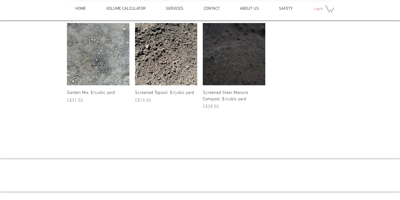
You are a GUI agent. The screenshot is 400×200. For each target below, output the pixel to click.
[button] (329, 8)
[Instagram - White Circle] (216, 178)
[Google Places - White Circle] (193, 178)
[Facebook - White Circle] (205, 178)
